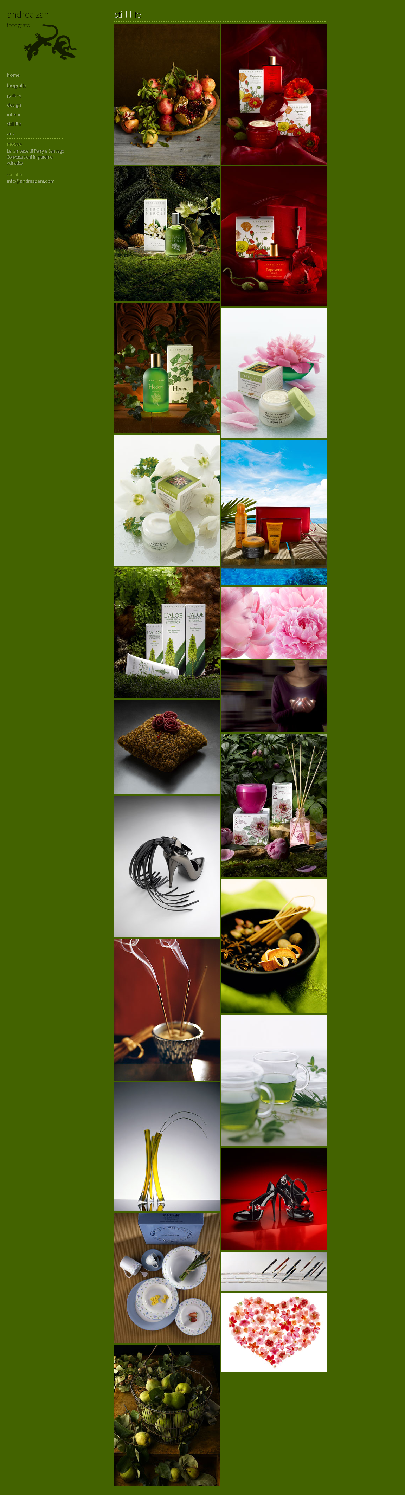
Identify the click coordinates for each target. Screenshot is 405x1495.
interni (13, 114)
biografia (16, 85)
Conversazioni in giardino (29, 157)
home (13, 74)
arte (11, 133)
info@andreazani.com (30, 181)
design (14, 104)
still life (14, 123)
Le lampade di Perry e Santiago (35, 151)
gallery (14, 95)
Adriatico (15, 163)
